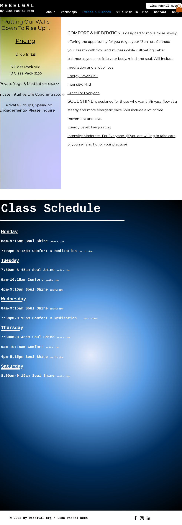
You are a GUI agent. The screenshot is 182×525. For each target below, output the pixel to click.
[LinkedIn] (148, 518)
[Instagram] (142, 518)
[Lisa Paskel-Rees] (164, 6)
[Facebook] (135, 518)
